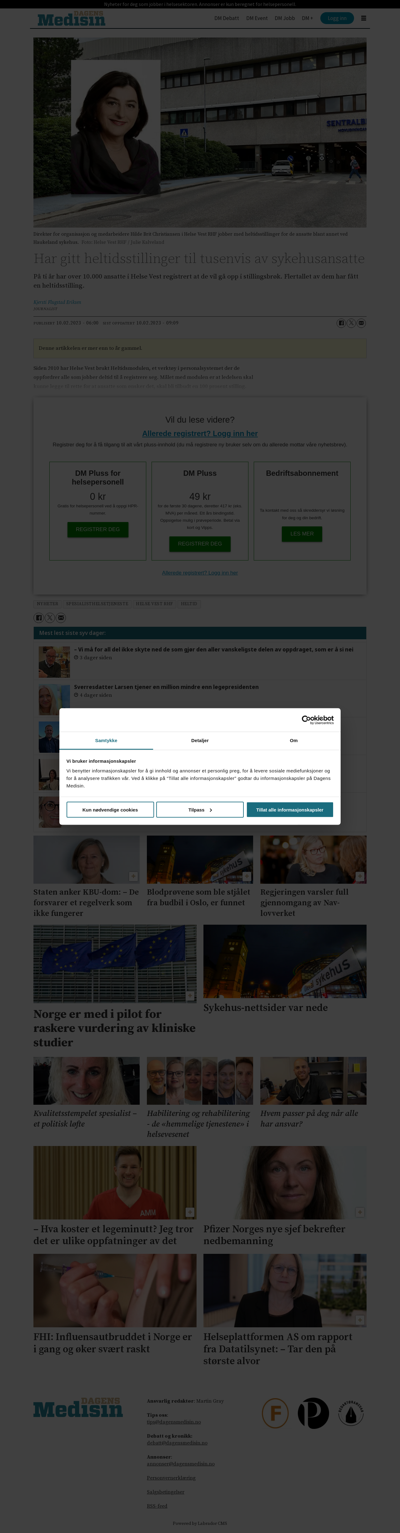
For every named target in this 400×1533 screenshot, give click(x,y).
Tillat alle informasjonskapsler (289, 809)
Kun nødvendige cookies (110, 809)
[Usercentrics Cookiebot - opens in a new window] (306, 720)
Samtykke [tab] (106, 740)
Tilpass (200, 809)
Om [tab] (294, 740)
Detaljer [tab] (200, 740)
